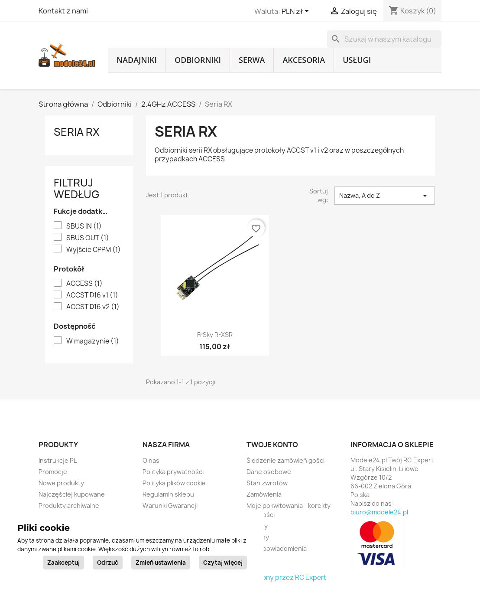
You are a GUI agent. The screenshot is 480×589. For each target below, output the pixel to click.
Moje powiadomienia (276, 548)
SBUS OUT (87, 238)
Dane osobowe (268, 472)
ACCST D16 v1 (92, 295)
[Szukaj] (384, 39)
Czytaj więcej (223, 562)
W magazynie (92, 341)
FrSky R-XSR (215, 334)
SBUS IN (84, 226)
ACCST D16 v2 (93, 307)
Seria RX (77, 131)
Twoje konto (272, 444)
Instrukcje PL (58, 460)
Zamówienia (264, 494)
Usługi (357, 60)
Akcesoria (303, 60)
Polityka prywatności (173, 472)
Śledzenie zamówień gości (285, 460)
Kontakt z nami (63, 11)
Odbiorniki (198, 60)
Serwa (252, 60)
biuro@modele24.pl (379, 512)
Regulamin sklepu (168, 494)
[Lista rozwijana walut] (297, 12)
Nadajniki (137, 60)
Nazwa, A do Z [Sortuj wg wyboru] (384, 195)
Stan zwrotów (267, 483)
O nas (151, 460)
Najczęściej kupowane (72, 494)
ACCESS (84, 283)
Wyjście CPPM (93, 249)
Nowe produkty (61, 483)
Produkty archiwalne (69, 505)
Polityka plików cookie (174, 483)
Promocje (53, 472)
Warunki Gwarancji (170, 505)
